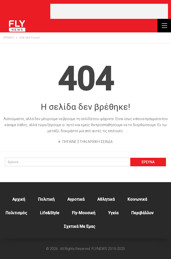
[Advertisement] (109, 11)
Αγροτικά (75, 199)
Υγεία (113, 213)
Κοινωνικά (137, 199)
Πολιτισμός (16, 213)
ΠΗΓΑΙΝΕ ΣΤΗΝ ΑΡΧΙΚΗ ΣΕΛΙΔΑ (85, 142)
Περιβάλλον (142, 213)
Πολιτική (46, 199)
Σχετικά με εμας (79, 226)
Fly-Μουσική (83, 213)
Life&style (49, 213)
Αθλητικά (106, 199)
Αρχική (18, 199)
